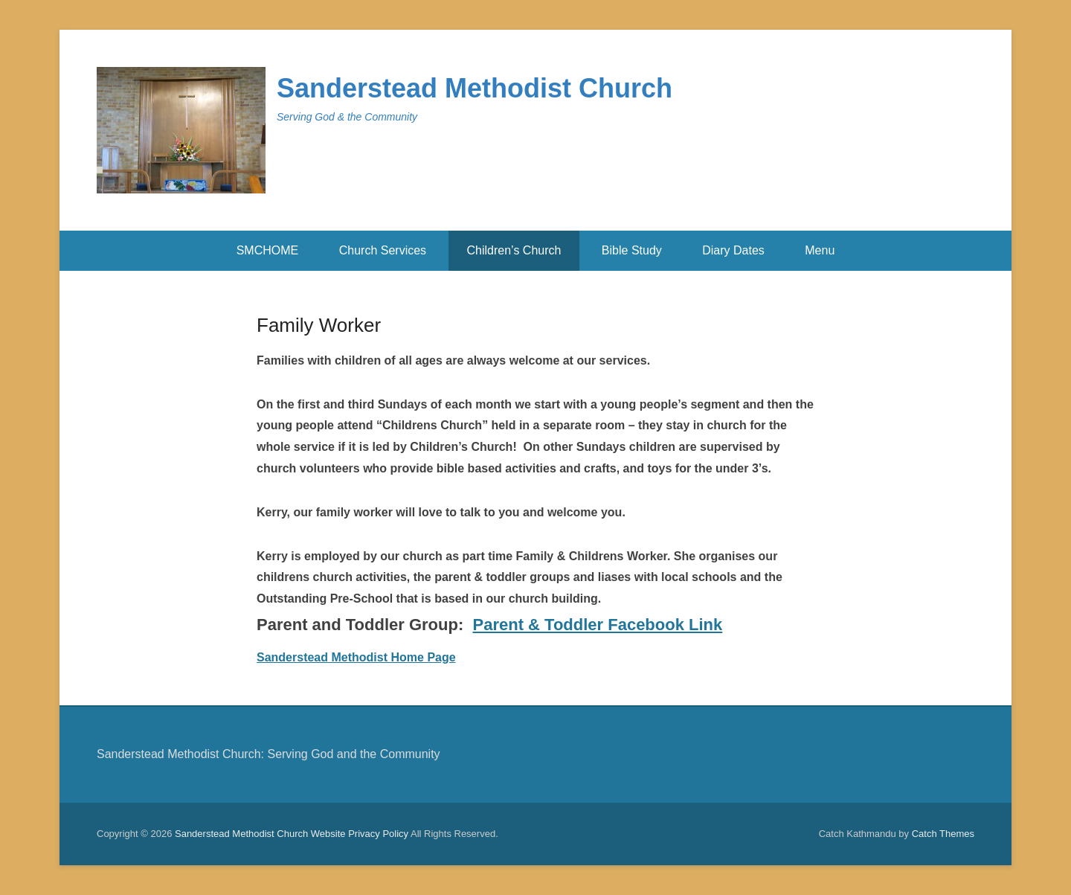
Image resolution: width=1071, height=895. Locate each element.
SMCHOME (268, 250)
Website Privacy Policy (359, 833)
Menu (819, 250)
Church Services (382, 250)
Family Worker (319, 325)
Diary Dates (733, 250)
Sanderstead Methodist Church (474, 88)
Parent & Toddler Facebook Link (598, 624)
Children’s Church (514, 250)
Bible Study (632, 250)
